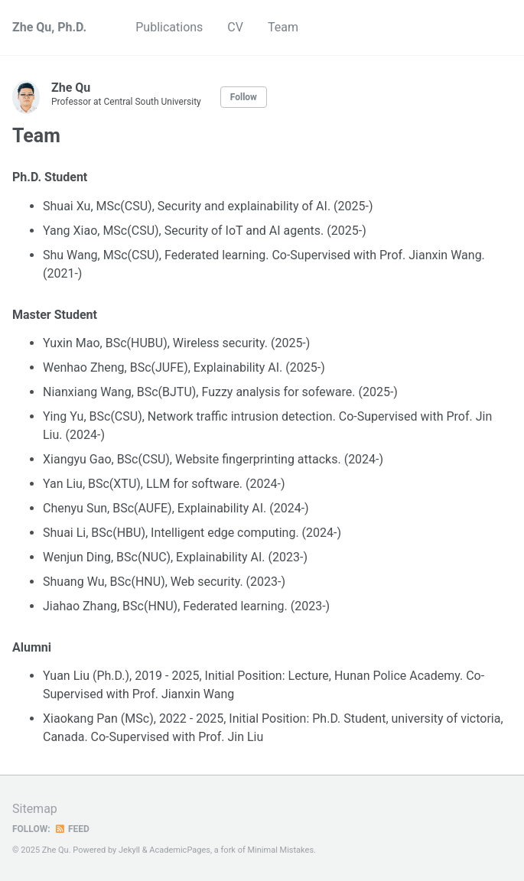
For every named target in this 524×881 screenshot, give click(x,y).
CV (235, 27)
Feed (72, 829)
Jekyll (129, 850)
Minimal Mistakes (281, 850)
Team (283, 27)
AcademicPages (179, 850)
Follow (243, 97)
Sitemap (34, 808)
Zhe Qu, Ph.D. (49, 27)
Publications (169, 27)
